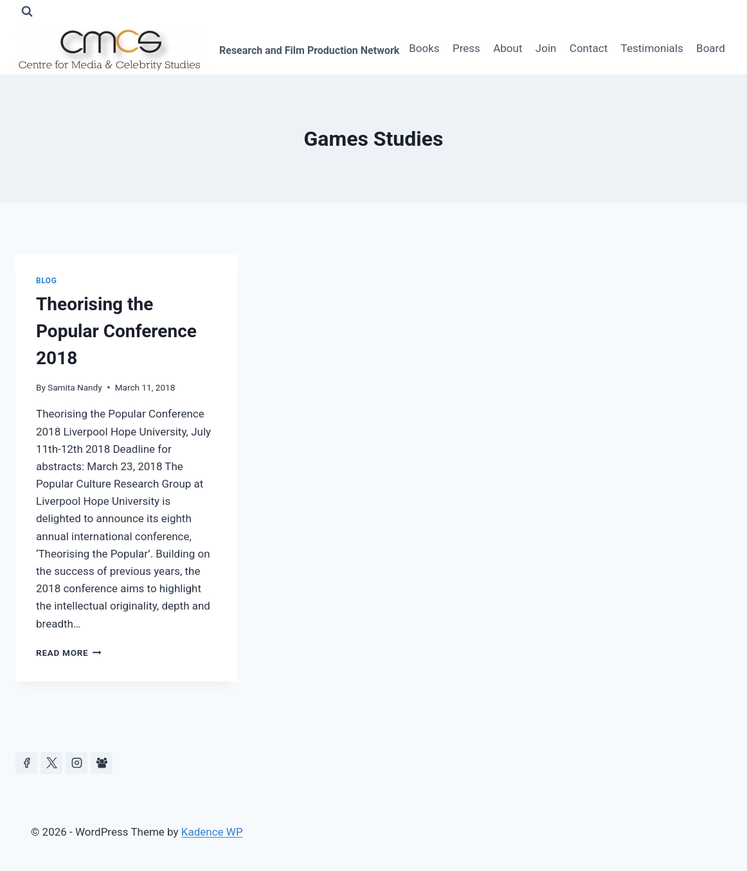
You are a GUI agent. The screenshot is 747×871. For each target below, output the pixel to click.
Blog (46, 280)
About (507, 48)
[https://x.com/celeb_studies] (51, 763)
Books (424, 48)
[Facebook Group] (102, 763)
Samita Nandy (75, 387)
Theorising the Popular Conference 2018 (116, 331)
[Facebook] (26, 763)
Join (546, 48)
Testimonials (652, 48)
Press (466, 48)
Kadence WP (212, 831)
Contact (589, 48)
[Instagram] (76, 763)
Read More (69, 652)
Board (710, 48)
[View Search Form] (27, 11)
